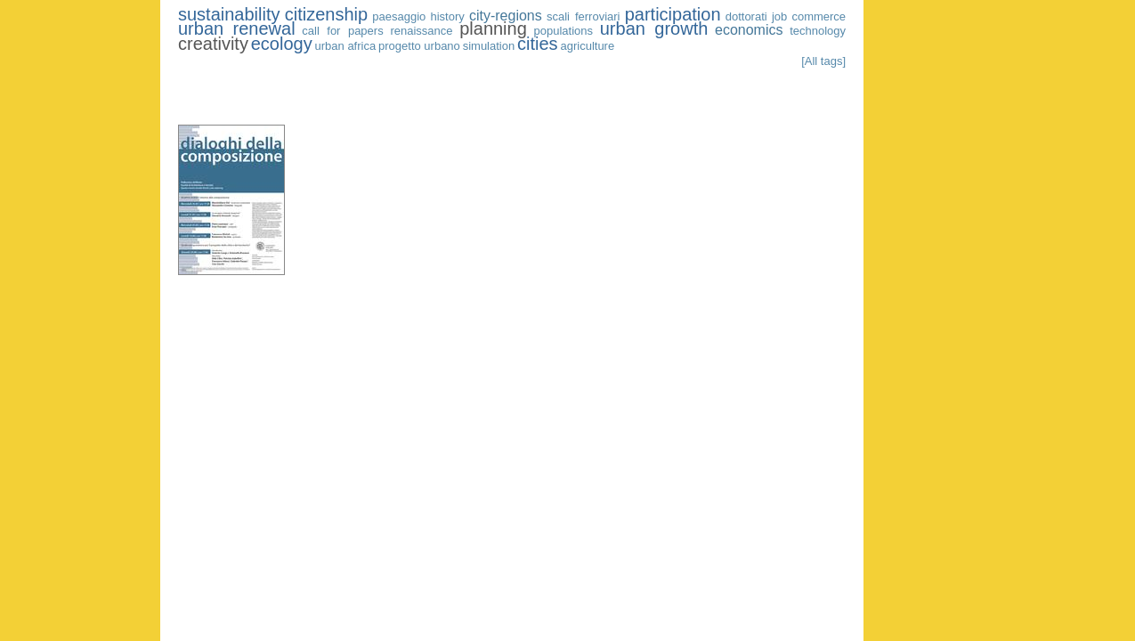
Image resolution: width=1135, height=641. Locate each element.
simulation (489, 46)
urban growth (654, 28)
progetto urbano (419, 46)
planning (493, 28)
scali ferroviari (583, 16)
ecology (281, 43)
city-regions (505, 15)
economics (748, 29)
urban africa (346, 46)
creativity (213, 43)
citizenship (326, 14)
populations (564, 30)
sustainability (229, 14)
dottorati (746, 16)
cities (537, 43)
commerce (818, 16)
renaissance (421, 30)
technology (818, 30)
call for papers (342, 30)
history (447, 16)
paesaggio (399, 16)
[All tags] (823, 61)
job (779, 16)
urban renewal (237, 28)
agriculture (587, 46)
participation (673, 14)
